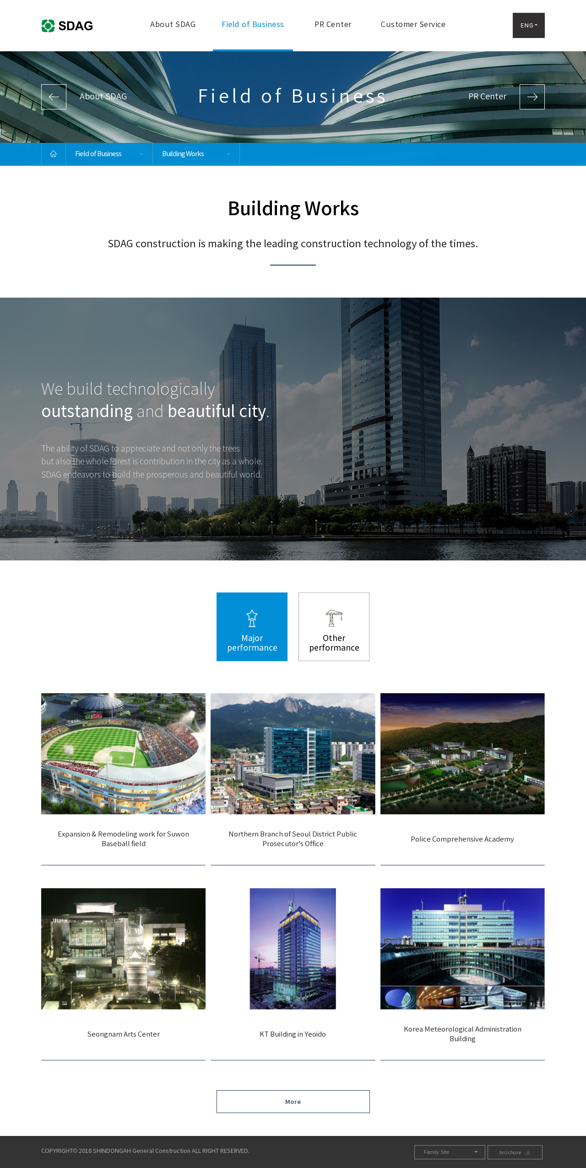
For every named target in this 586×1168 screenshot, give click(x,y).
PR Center (333, 25)
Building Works (183, 154)
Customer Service (413, 25)
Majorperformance (252, 643)
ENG (527, 25)
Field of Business (253, 25)
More (293, 1102)
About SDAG (172, 25)
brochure (510, 1153)
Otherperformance (334, 643)
